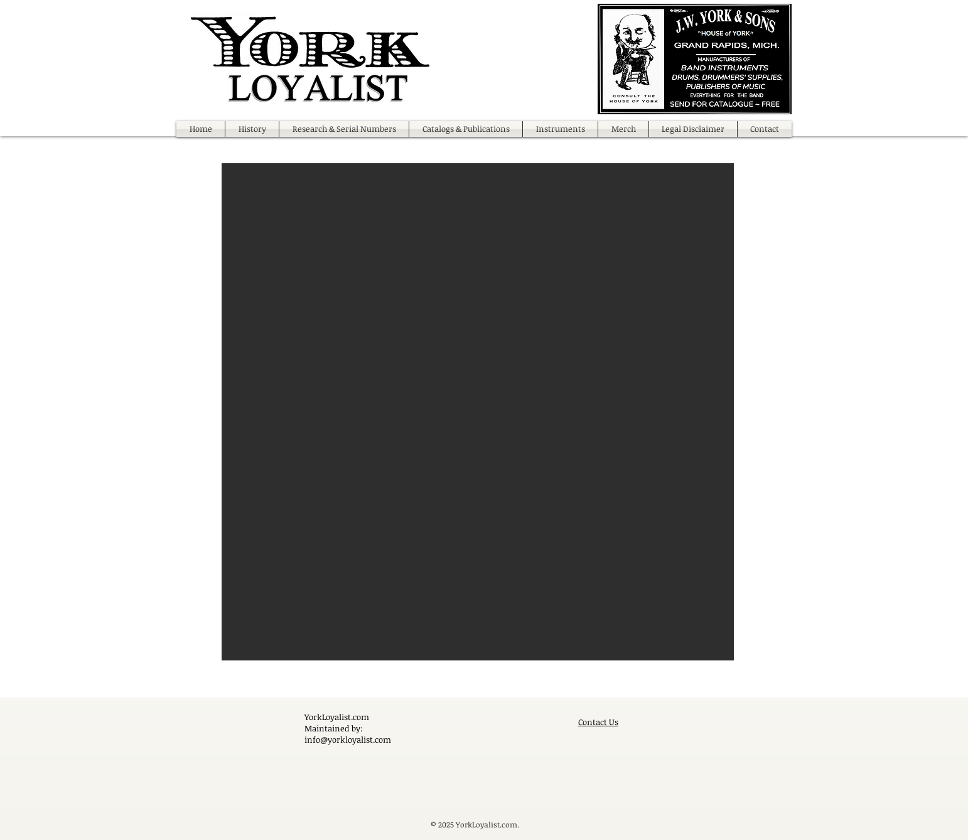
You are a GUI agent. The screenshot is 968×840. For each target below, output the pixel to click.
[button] (478, 411)
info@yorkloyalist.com (347, 739)
